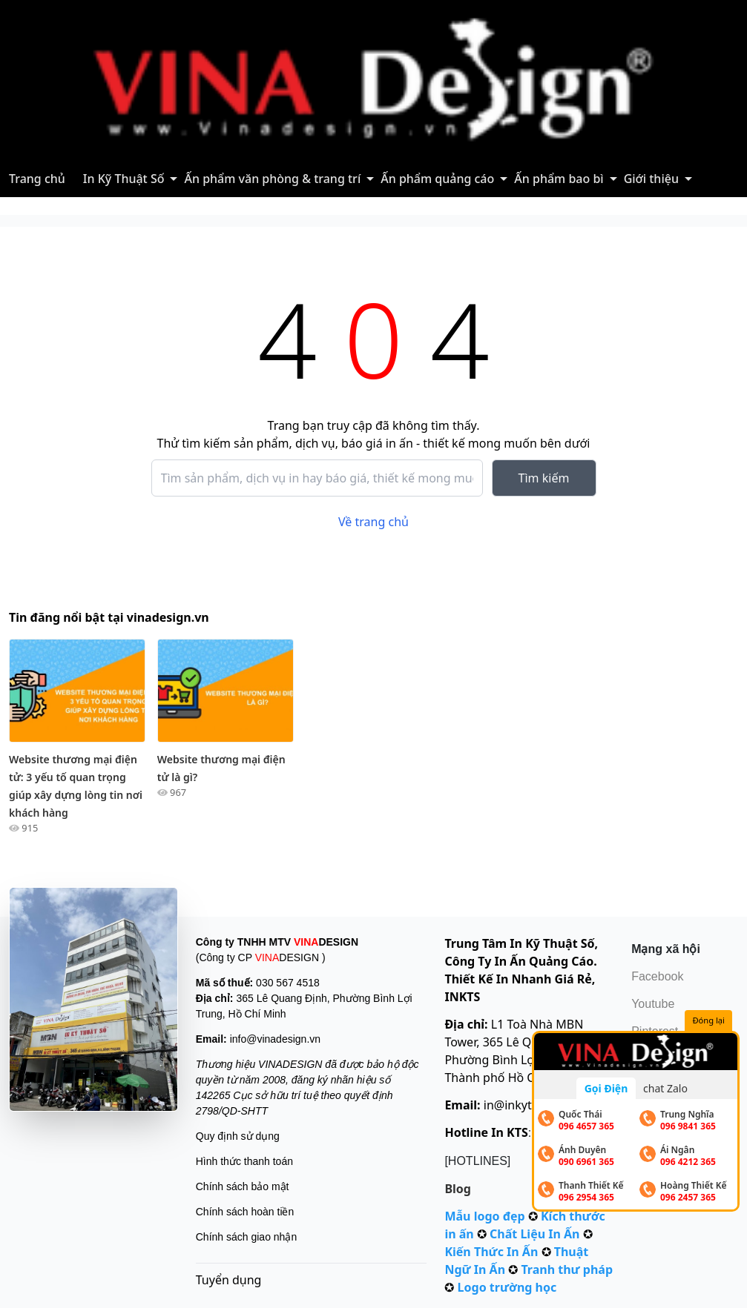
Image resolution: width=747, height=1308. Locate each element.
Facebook (657, 976)
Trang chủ (37, 178)
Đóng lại (709, 1020)
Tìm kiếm (544, 478)
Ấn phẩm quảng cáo (437, 178)
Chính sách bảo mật (242, 1186)
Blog (457, 1189)
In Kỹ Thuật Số (124, 178)
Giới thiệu (651, 178)
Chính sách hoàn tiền (245, 1212)
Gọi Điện (606, 1088)
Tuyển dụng (229, 1280)
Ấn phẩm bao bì (558, 178)
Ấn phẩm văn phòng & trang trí (272, 178)
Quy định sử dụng (238, 1136)
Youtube (652, 1003)
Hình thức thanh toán (244, 1161)
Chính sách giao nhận (246, 1237)
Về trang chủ (373, 522)
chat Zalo (665, 1088)
